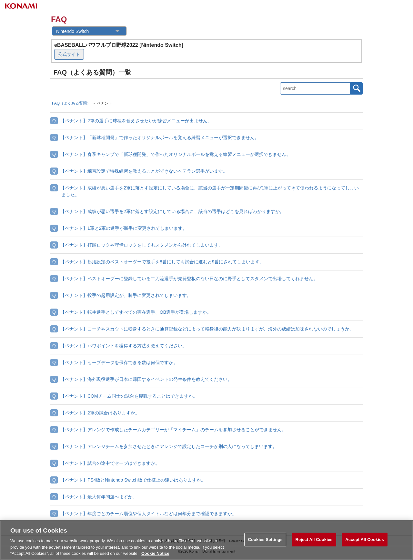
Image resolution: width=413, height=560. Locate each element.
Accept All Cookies (364, 543)
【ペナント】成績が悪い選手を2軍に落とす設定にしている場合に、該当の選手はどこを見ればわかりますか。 (172, 211)
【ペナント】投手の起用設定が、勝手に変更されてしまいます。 (125, 295)
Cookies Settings (265, 543)
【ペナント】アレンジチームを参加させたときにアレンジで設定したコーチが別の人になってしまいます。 (168, 446)
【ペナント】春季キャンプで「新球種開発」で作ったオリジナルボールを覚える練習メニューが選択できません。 (175, 154)
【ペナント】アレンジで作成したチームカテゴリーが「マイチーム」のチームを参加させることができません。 (173, 429)
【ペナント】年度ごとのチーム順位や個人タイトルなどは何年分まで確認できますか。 (148, 513)
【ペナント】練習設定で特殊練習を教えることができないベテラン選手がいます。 (143, 171)
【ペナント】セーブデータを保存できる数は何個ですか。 (119, 362)
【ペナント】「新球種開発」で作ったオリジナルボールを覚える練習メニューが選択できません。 (159, 137)
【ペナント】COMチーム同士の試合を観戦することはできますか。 (128, 396)
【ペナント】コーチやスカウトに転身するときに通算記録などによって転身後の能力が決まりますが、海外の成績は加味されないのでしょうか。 (207, 328)
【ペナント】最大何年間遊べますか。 (98, 496)
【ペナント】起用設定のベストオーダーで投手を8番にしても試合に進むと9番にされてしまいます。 (162, 261)
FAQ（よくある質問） (71, 103)
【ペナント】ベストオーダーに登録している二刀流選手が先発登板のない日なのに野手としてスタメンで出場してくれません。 (189, 278)
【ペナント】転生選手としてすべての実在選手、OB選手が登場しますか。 (135, 312)
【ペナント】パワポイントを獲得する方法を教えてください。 (123, 345)
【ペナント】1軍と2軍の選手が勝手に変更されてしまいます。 (123, 228)
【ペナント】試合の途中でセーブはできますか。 (110, 463)
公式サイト (69, 54)
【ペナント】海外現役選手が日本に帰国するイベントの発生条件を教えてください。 (146, 379)
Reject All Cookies (313, 543)
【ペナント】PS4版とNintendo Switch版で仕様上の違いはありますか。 (133, 480)
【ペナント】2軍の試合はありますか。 (100, 412)
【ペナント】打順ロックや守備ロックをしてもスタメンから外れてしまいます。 (141, 245)
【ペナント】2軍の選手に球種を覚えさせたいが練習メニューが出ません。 (136, 120)
